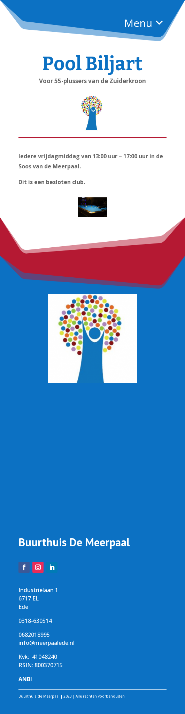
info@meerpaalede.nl (46, 643)
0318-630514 (35, 621)
